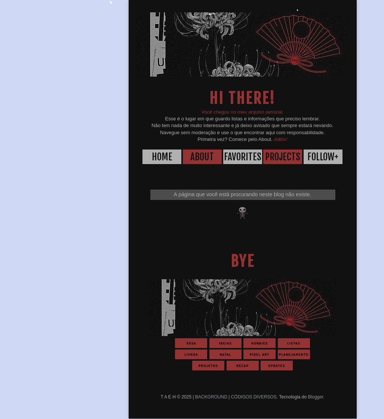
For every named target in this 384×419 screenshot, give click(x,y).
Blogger (315, 397)
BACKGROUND (211, 397)
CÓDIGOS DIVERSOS (254, 397)
